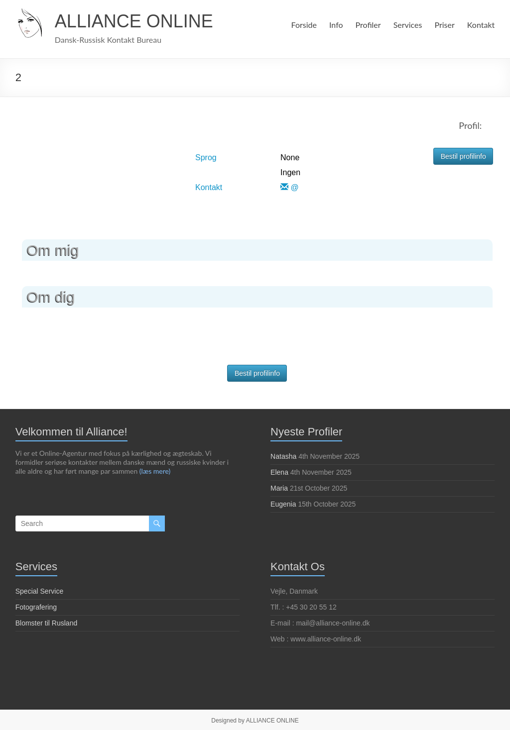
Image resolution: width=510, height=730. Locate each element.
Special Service (39, 591)
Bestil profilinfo (463, 156)
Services (406, 24)
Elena (279, 472)
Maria (279, 488)
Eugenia (283, 504)
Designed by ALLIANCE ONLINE (254, 720)
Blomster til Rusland (46, 623)
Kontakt (481, 24)
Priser (444, 24)
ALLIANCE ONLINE (134, 21)
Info (334, 24)
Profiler (366, 24)
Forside (302, 24)
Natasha (283, 456)
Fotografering (36, 607)
